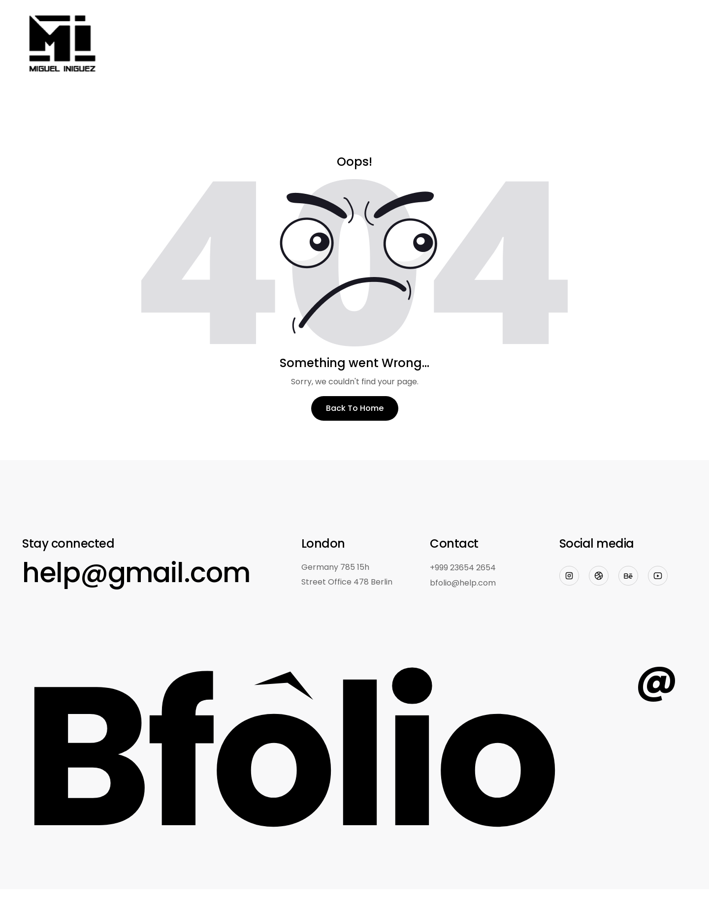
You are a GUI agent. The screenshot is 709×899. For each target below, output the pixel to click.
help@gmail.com (136, 572)
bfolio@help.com (463, 583)
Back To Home (355, 408)
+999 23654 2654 (463, 567)
